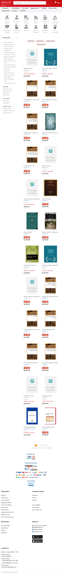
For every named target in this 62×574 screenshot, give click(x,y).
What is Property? (28, 68)
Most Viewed (6, 93)
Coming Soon (6, 103)
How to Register (36, 505)
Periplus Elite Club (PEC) (7, 512)
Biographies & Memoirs (9, 44)
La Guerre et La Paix (28, 396)
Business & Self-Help (9, 46)
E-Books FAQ (4, 498)
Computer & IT (7, 50)
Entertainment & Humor (9, 57)
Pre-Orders (25, 8)
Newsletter (4, 533)
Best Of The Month (7, 91)
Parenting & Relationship (10, 67)
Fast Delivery (41, 44)
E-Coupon (14, 11)
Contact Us (35, 495)
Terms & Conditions (6, 505)
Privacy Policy (4, 507)
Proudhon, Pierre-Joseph (29, 428)
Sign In (60, 3)
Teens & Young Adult (9, 79)
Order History (4, 528)
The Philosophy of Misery (30, 427)
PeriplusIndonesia (37, 529)
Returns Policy (4, 510)
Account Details (5, 526)
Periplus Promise (5, 515)
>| (46, 445)
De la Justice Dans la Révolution (31, 199)
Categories (6, 8)
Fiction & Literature (8, 59)
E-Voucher (22, 11)
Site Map (34, 500)
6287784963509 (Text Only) (10, 563)
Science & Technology (9, 75)
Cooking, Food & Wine (9, 53)
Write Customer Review (7, 517)
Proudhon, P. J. (27, 70)
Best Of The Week (7, 89)
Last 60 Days (6, 101)
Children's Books (8, 48)
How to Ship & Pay (37, 510)
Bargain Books (35, 8)
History (5, 63)
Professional (7, 69)
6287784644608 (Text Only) (10, 561)
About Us (3, 495)
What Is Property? (46, 199)
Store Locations (5, 500)
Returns (34, 498)
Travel (5, 81)
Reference (6, 71)
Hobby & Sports (7, 77)
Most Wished (6, 95)
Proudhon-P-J (27, 101)
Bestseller (31, 41)
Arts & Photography (8, 42)
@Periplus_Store (37, 532)
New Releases (16, 8)
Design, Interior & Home (9, 55)
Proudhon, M (26, 267)
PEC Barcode (5, 11)
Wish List (3, 530)
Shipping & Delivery (6, 502)
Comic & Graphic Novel (9, 83)
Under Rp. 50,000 (7, 108)
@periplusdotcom (37, 527)
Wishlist (44, 8)
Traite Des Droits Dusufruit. (30, 265)
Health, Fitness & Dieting (9, 61)
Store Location (53, 8)
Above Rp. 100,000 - (8, 113)
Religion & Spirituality (9, 73)
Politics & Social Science (10, 65)
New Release (40, 41)
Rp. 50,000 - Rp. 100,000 (8, 111)
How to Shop (35, 507)
